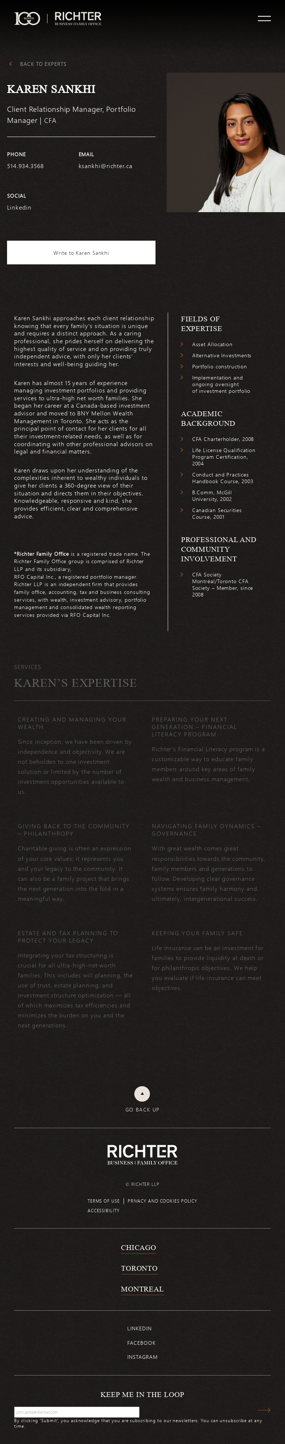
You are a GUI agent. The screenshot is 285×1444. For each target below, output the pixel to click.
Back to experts (43, 64)
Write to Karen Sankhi (81, 252)
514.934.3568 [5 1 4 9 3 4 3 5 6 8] (25, 166)
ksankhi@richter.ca (105, 166)
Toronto (139, 1268)
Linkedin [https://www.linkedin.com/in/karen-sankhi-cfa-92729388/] (19, 207)
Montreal (142, 1289)
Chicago (138, 1247)
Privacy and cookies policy (162, 1201)
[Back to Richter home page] (142, 1155)
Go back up (142, 1109)
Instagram (142, 1356)
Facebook (141, 1342)
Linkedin (139, 1328)
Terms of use (104, 1201)
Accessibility (104, 1210)
